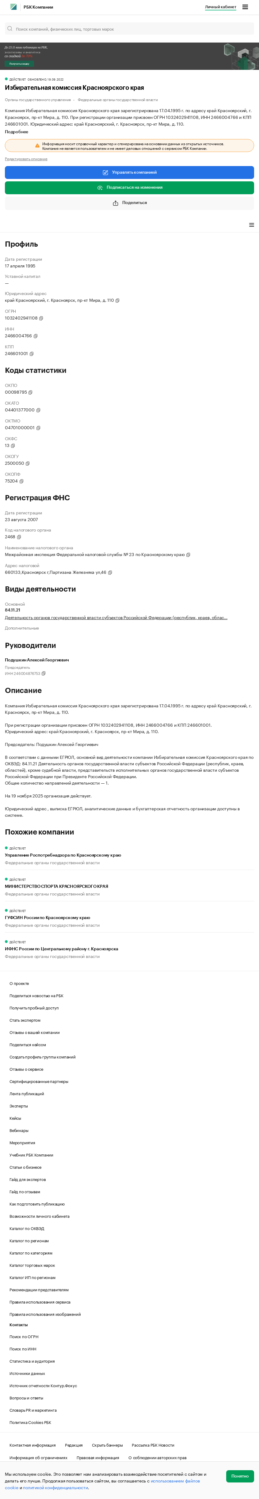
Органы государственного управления (38, 99)
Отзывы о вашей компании (34, 1032)
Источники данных (27, 1373)
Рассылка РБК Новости (153, 1444)
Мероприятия (22, 1142)
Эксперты (19, 1105)
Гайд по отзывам (25, 1191)
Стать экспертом (25, 1019)
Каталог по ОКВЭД (27, 1228)
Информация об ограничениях (38, 1457)
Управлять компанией (129, 172)
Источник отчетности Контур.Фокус (43, 1385)
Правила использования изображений (45, 1314)
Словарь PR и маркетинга (33, 1409)
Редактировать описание (26, 158)
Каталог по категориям (31, 1252)
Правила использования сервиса (40, 1301)
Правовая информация (98, 1457)
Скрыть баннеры (107, 1444)
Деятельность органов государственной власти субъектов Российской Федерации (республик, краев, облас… (116, 617)
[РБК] (13, 7)
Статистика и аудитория (32, 1360)
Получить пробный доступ (34, 1007)
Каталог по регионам (29, 1240)
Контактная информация (33, 1444)
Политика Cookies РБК (30, 1422)
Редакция (74, 1444)
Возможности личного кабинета (39, 1216)
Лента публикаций (27, 1093)
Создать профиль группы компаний (43, 1056)
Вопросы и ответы (26, 1397)
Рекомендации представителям (39, 1289)
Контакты (19, 1325)
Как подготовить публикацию (37, 1203)
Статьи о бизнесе (25, 1167)
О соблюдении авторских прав (157, 1457)
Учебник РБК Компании (31, 1154)
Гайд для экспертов (28, 1179)
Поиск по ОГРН (24, 1336)
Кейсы (15, 1118)
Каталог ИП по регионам (32, 1277)
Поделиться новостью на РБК (36, 995)
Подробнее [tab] (16, 132)
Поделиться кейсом (28, 1044)
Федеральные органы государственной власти (118, 99)
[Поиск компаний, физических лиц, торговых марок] (129, 28)
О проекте (19, 983)
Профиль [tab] (14, 225)
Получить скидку (19, 63)
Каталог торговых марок (32, 1265)
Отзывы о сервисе (26, 1069)
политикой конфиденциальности (55, 1487)
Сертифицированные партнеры (39, 1081)
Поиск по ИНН (23, 1348)
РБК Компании (38, 7)
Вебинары (19, 1130)
